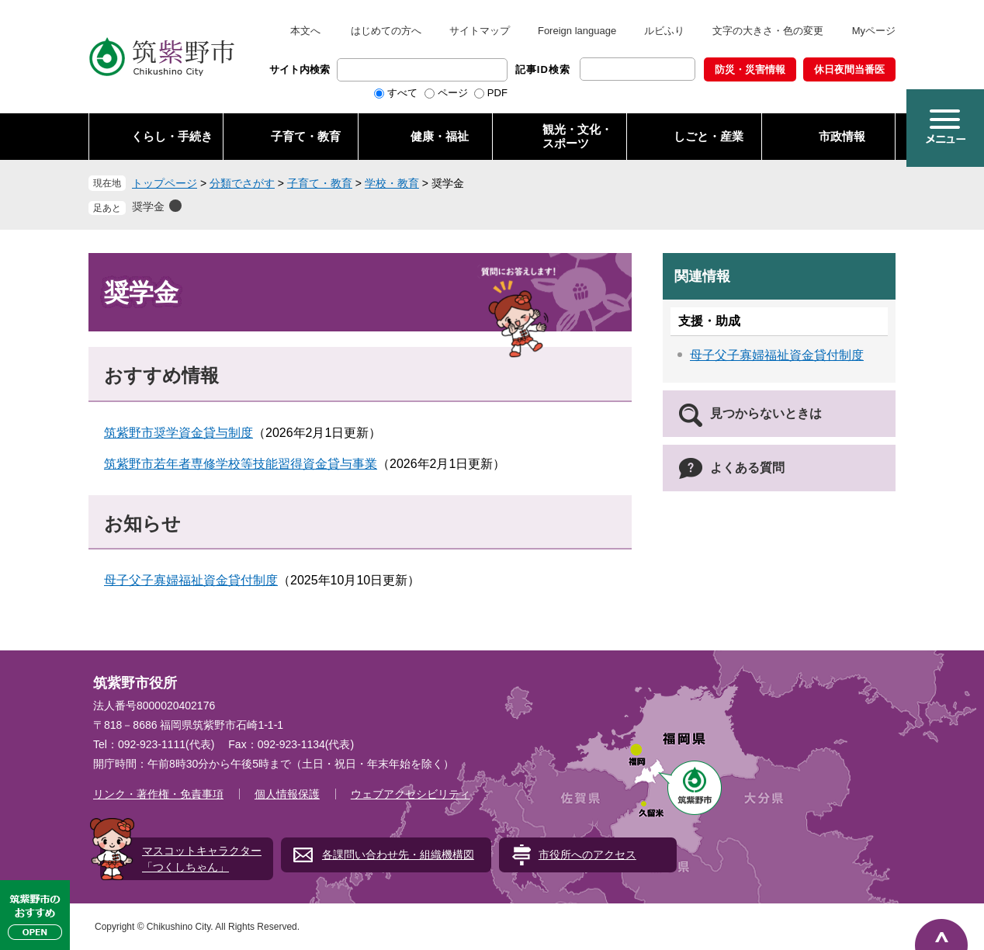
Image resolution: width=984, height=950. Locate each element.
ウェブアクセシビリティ (410, 794)
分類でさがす (242, 183)
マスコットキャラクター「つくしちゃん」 (202, 858)
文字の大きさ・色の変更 (767, 30)
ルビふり (664, 30)
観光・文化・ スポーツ (577, 136)
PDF (497, 93)
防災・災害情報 (750, 69)
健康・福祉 (440, 136)
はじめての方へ (386, 30)
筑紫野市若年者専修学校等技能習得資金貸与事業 (240, 463)
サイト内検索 (299, 69)
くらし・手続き (172, 136)
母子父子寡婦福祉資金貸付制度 (191, 580)
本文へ (305, 30)
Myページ (874, 30)
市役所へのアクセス (587, 854)
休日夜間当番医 (849, 69)
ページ (453, 93)
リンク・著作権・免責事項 (158, 794)
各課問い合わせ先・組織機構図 (398, 854)
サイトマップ (479, 30)
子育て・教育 (306, 136)
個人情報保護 (287, 794)
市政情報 (842, 136)
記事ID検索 (542, 69)
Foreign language (577, 30)
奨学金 (148, 206)
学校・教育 (392, 183)
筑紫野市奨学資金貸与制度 (178, 432)
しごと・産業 (708, 136)
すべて (402, 93)
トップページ (164, 183)
